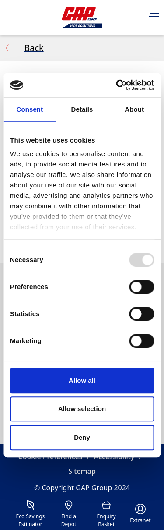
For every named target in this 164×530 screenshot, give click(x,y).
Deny (82, 437)
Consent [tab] (29, 109)
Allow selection (82, 408)
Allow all (82, 380)
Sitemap (82, 471)
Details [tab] (82, 109)
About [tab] (134, 109)
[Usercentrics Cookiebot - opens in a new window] (117, 85)
